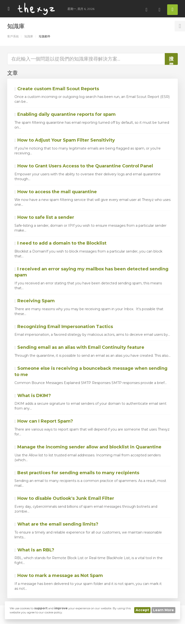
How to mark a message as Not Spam (58, 575)
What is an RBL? (34, 550)
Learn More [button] (163, 610)
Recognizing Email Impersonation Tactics (63, 326)
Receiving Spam (34, 300)
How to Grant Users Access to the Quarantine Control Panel (83, 166)
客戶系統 (13, 36)
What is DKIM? (32, 395)
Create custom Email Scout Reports (56, 88)
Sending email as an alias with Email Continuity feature (79, 347)
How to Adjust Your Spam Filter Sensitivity (64, 140)
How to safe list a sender (44, 217)
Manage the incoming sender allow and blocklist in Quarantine (87, 447)
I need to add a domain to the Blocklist (60, 243)
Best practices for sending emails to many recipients (76, 472)
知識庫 (28, 36)
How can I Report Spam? (43, 421)
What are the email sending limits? (56, 524)
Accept (142, 610)
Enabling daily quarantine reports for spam (65, 114)
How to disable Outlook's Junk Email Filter (64, 498)
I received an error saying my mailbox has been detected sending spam (91, 272)
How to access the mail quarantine (55, 191)
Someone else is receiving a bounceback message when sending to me (90, 371)
